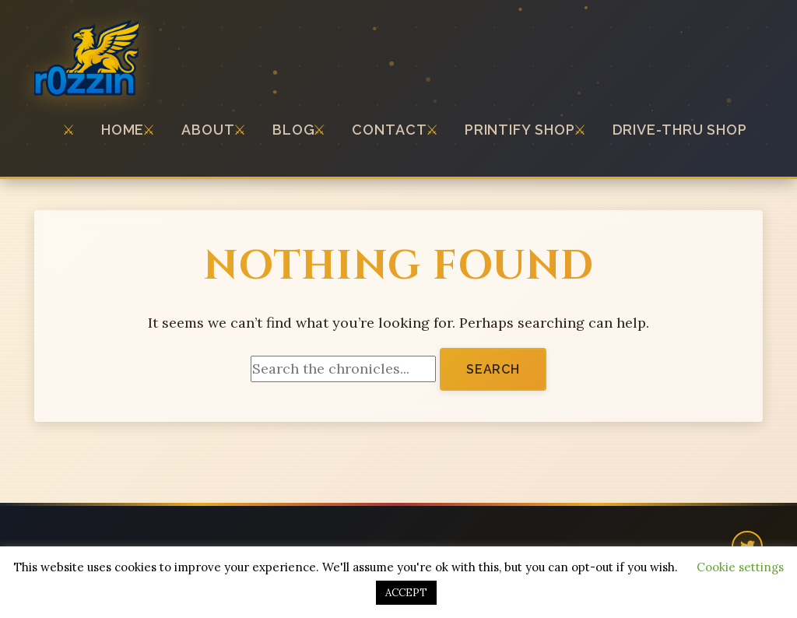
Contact (389, 129)
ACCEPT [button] (406, 592)
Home (123, 129)
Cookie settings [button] (740, 567)
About (208, 129)
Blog (293, 129)
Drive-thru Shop (680, 129)
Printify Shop (520, 129)
